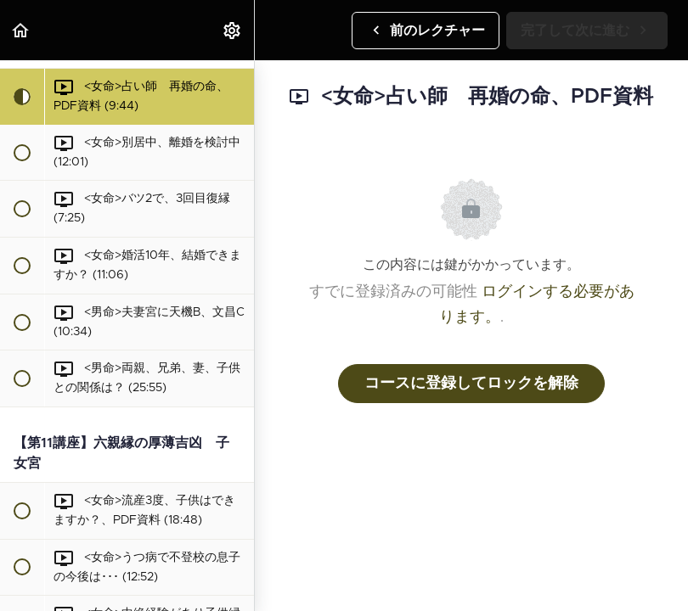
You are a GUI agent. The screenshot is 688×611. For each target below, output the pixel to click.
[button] (21, 30)
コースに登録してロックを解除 (471, 383)
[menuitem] (232, 30)
